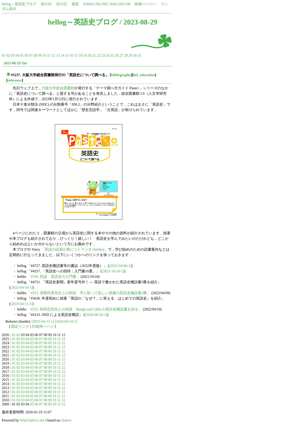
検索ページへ (145, 4)
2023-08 (124, 4)
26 (116, 55)
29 (130, 55)
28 (126, 55)
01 (3, 55)
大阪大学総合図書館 (58, 88)
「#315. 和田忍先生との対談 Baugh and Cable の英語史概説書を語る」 (84, 309)
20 (89, 55)
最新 (75, 4)
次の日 (61, 4)
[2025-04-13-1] (43, 321)
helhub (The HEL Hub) (100, 4)
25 (112, 55)
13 (58, 55)
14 (62, 55)
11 (49, 55)
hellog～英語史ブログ (19, 4)
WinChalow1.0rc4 (33, 420)
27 (121, 55)
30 (135, 55)
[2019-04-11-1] (21, 304)
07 (31, 55)
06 (26, 55)
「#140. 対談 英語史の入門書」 (53, 276)
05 (22, 55)
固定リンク (20, 326)
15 (67, 55)
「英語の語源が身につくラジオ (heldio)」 (74, 249)
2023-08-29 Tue (15, 63)
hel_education (144, 75)
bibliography (121, 75)
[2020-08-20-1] (96, 315)
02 (8, 55)
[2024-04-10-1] (66, 321)
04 (17, 55)
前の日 (46, 4)
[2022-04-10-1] (21, 287)
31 (139, 55)
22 (98, 55)
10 (44, 55)
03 (12, 55)
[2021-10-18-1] (113, 271)
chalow (66, 420)
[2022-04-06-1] (120, 266)
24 (107, 55)
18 (80, 55)
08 (35, 55)
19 (85, 55)
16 (71, 55)
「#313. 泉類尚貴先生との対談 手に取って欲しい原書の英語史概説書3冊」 (88, 293)
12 (53, 55)
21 (94, 55)
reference (14, 80)
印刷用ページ (43, 326)
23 (103, 55)
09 (40, 55)
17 (76, 55)
